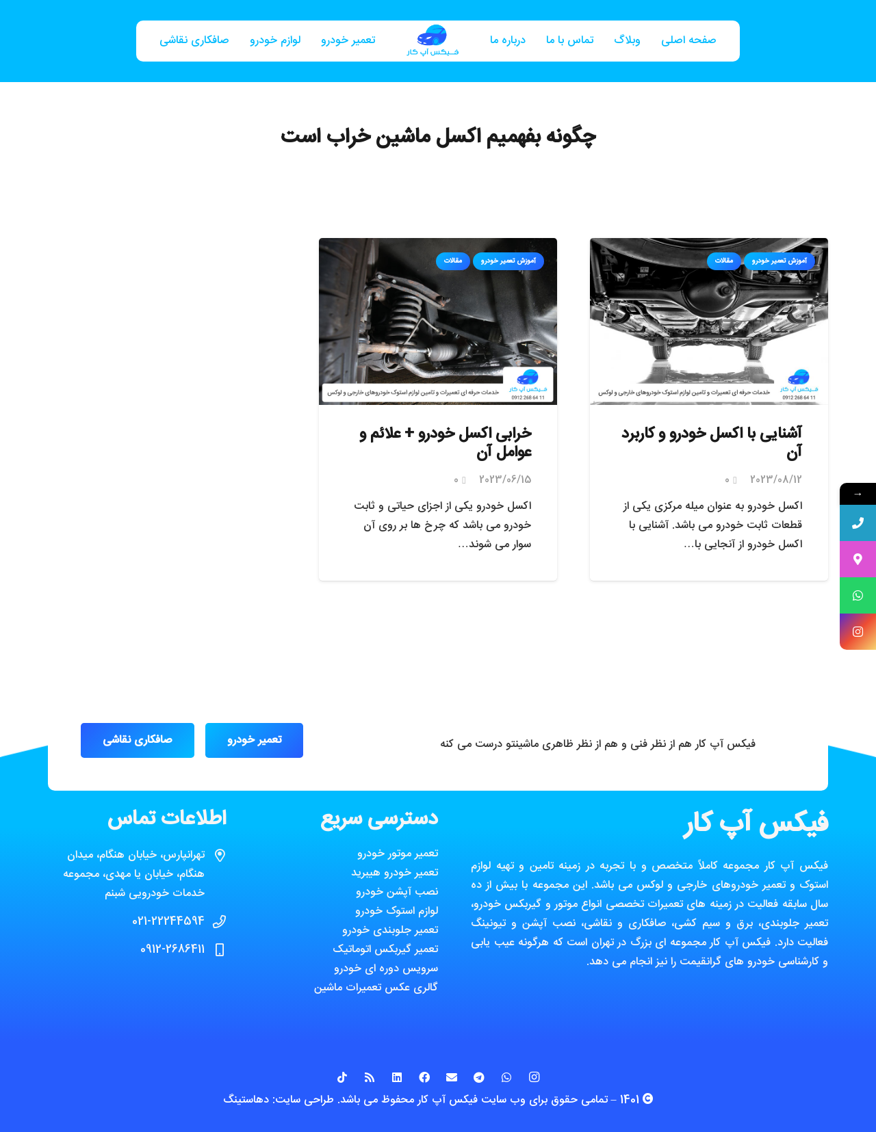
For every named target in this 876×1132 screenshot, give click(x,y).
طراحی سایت (304, 1100)
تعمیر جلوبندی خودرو (390, 930)
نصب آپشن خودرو (397, 892)
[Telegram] (479, 1077)
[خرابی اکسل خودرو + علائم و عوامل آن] (438, 247)
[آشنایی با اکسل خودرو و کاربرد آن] (709, 247)
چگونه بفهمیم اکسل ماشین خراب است (438, 138)
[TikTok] (342, 1077)
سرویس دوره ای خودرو (386, 969)
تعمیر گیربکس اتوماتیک (385, 949)
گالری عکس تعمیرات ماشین (376, 988)
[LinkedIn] (397, 1077)
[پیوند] (432, 41)
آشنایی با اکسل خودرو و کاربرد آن (711, 444)
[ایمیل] (451, 1077)
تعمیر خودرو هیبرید (394, 873)
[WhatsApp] (506, 1077)
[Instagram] (534, 1077)
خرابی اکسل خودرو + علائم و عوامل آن (445, 444)
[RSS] (369, 1077)
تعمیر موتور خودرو (397, 854)
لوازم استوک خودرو (396, 911)
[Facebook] (424, 1077)
